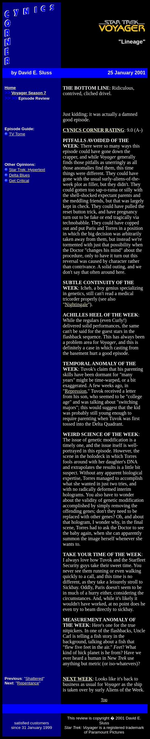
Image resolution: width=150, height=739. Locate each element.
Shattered (34, 678)
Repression (76, 391)
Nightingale (76, 304)
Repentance (28, 683)
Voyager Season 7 (28, 93)
